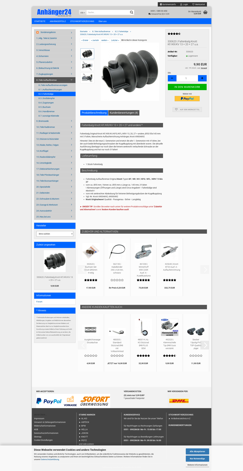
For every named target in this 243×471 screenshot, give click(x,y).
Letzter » (115, 40)
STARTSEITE (39, 21)
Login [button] (184, 4)
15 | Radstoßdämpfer (45, 157)
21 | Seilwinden (43, 193)
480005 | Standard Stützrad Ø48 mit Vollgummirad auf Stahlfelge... (117, 345)
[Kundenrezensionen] (174, 35)
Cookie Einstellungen (43, 440)
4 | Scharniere (42, 56)
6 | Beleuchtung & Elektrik (47, 68)
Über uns (103, 21)
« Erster (84, 40)
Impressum (39, 418)
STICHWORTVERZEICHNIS (82, 21)
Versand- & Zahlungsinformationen (50, 422)
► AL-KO (83, 418)
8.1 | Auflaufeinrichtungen (50, 89)
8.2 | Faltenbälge (46, 94)
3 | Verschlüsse (43, 50)
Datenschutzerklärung (50, 459)
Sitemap (37, 437)
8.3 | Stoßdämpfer (47, 98)
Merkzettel (198, 4)
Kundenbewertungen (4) (124, 112)
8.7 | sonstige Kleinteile (49, 116)
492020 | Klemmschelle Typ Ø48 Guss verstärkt (169, 343)
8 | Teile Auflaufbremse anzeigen (53, 85)
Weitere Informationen (197, 465)
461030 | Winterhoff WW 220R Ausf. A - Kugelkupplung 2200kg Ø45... (143, 269)
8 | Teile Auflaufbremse (46, 80)
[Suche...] (82, 12)
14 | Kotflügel (42, 151)
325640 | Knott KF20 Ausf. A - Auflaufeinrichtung (171, 267)
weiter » (104, 40)
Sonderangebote (46, 32)
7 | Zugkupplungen (44, 74)
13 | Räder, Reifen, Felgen (47, 145)
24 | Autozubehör (44, 211)
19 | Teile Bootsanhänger (47, 181)
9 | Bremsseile (42, 121)
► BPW (82, 426)
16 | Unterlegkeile (44, 163)
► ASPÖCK (84, 422)
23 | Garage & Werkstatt (47, 205)
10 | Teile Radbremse (45, 127)
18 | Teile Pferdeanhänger (47, 175)
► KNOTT (83, 437)
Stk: (169, 73)
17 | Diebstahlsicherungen (48, 169)
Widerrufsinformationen (45, 426)
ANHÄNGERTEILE (58, 21)
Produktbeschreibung (94, 112)
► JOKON (83, 433)
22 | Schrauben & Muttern (47, 199)
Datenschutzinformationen (46, 433)
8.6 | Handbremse (46, 111)
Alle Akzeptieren (197, 451)
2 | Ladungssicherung (46, 44)
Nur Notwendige (197, 458)
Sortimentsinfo (168, 4)
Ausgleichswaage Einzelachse (92, 341)
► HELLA (83, 429)
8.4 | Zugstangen (46, 103)
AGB (36, 429)
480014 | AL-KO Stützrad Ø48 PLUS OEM (143, 343)
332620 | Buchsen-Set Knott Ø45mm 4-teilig (91, 268)
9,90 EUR (55, 286)
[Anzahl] (187, 78)
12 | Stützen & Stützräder (47, 139)
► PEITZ (83, 440)
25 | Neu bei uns (43, 217)
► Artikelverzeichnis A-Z (179, 418)
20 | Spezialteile (43, 187)
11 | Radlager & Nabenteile (48, 133)
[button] (172, 78)
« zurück (95, 40)
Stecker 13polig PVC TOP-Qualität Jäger (196, 343)
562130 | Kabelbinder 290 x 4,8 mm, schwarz (117, 268)
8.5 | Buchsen (45, 107)
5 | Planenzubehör (44, 62)
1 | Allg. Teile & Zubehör (46, 38)
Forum (39, 301)
